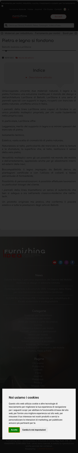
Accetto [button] (14, 430)
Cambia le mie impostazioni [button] (34, 430)
